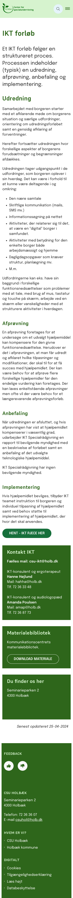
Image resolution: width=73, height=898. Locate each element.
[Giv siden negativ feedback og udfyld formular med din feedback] (22, 766)
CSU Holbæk (17, 841)
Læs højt (14, 881)
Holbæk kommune (22, 847)
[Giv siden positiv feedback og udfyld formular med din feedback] (9, 766)
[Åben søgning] (58, 9)
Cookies (14, 868)
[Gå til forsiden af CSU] (16, 9)
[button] (69, 9)
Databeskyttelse (21, 888)
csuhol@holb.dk (28, 820)
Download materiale (33, 659)
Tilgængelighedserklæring (29, 875)
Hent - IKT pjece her (27, 533)
